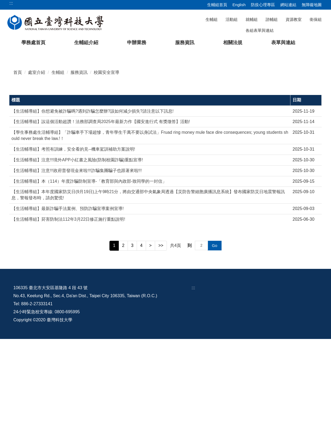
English (239, 4)
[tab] (248, 147)
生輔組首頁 (217, 4)
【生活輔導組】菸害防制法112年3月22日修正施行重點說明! (68, 319)
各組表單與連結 (260, 30)
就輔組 (252, 19)
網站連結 (288, 4)
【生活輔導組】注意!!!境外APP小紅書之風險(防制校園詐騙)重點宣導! (77, 260)
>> (160, 345)
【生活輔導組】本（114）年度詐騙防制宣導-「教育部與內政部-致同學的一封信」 (89, 281)
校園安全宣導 (106, 172)
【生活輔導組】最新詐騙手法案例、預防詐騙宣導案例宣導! (67, 309)
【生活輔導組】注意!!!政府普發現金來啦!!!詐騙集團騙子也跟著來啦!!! (76, 270)
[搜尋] (294, 30)
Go (214, 345)
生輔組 (212, 19)
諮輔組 (272, 19)
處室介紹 (36, 172)
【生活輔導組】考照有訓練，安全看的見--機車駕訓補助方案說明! (73, 249)
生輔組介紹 (86, 42)
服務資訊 (79, 172)
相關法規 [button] (232, 42)
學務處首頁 (33, 42)
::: (193, 387)
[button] (12, 101)
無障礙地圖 (312, 4)
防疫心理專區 (263, 4)
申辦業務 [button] (136, 42)
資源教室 (294, 19)
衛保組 (316, 19)
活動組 (232, 19)
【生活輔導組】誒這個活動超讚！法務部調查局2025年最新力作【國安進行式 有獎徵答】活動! (100, 222)
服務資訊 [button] (184, 42)
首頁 (17, 172)
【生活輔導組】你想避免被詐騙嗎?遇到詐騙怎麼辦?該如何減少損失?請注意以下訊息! (92, 211)
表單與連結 (283, 42)
